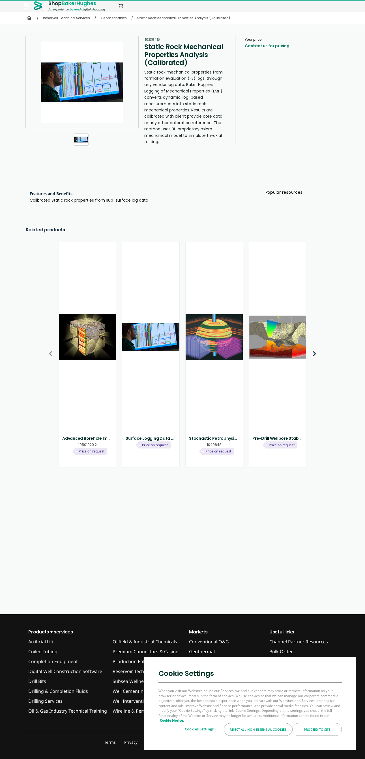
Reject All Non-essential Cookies (258, 729)
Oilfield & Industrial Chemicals (145, 642)
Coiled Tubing (42, 651)
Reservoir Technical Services (66, 18)
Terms (110, 742)
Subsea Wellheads (132, 681)
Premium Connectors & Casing (146, 651)
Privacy (131, 742)
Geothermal (202, 651)
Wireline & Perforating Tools (143, 711)
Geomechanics (114, 18)
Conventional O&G (209, 642)
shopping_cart (121, 6)
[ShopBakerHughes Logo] (76, 6)
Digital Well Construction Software (65, 671)
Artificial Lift (41, 642)
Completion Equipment (53, 661)
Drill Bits (37, 681)
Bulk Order (281, 651)
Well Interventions (132, 701)
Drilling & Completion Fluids (58, 691)
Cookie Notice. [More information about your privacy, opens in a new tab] (172, 720)
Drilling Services (45, 701)
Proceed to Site (317, 729)
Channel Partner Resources (298, 642)
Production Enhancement (140, 661)
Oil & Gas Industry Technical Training (67, 711)
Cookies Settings (199, 729)
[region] (250, 703)
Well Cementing (129, 691)
